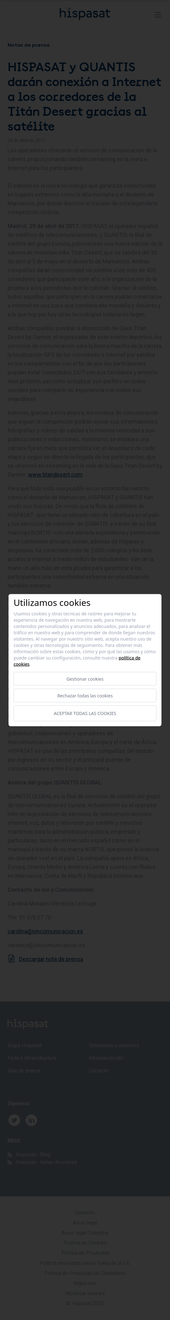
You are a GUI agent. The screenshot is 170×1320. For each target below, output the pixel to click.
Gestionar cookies (84, 679)
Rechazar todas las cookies (84, 695)
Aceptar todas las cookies (85, 713)
